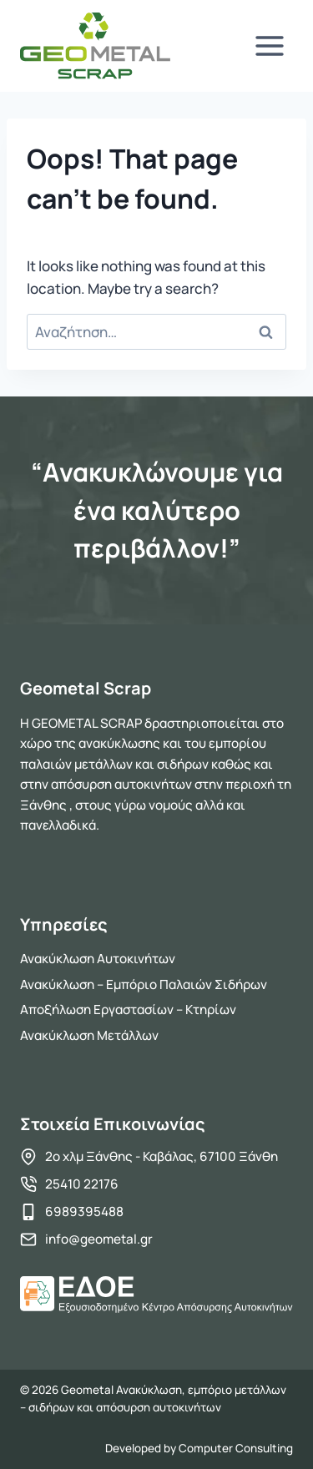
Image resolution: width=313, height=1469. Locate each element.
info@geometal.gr (99, 1239)
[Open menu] (269, 45)
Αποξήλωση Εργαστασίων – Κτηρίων (128, 1009)
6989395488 (84, 1211)
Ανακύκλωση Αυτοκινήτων (97, 958)
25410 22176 (82, 1184)
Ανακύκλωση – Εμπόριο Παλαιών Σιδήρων (143, 984)
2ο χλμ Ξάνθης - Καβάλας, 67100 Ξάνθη (161, 1156)
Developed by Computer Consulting (199, 1448)
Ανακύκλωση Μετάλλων (89, 1035)
